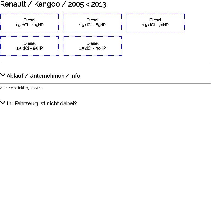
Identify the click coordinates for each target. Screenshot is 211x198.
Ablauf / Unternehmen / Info (40, 73)
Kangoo (47, 4)
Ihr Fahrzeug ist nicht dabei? (38, 100)
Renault (13, 4)
